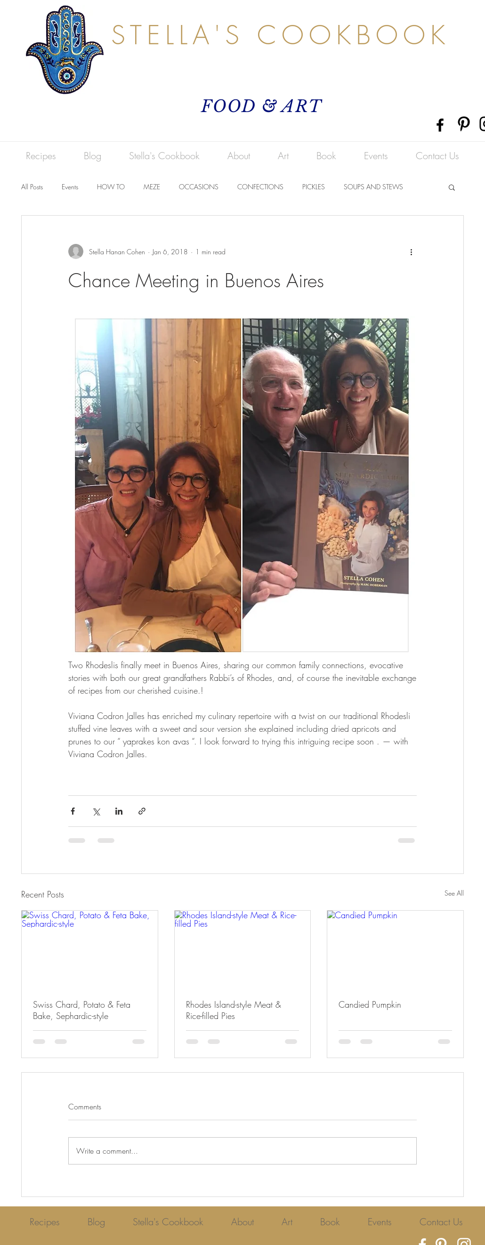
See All (454, 893)
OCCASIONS (198, 186)
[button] (451, 187)
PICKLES (313, 186)
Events (70, 186)
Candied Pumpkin (370, 1004)
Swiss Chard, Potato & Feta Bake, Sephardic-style (81, 1010)
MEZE (152, 186)
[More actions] (411, 251)
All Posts (32, 186)
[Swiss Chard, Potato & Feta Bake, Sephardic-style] (90, 949)
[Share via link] (141, 811)
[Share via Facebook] (72, 811)
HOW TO (111, 186)
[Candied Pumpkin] (395, 949)
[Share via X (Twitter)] (95, 811)
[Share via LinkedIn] (118, 811)
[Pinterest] (464, 124)
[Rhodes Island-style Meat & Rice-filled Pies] (243, 949)
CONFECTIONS (260, 186)
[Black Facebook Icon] (440, 125)
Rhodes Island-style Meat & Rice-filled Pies (233, 1010)
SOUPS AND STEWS (373, 186)
